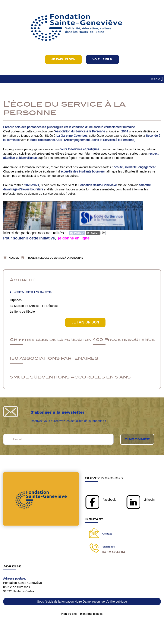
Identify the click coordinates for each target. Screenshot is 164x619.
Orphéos (16, 300)
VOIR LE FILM (102, 59)
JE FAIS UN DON (85, 322)
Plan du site (69, 613)
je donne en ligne (73, 238)
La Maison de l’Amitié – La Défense (34, 305)
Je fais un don (63, 59)
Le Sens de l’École (22, 311)
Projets (32, 257)
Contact (107, 533)
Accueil (14, 257)
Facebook (109, 499)
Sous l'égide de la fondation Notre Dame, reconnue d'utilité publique (82, 601)
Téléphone (108, 546)
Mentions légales (91, 613)
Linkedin (149, 499)
